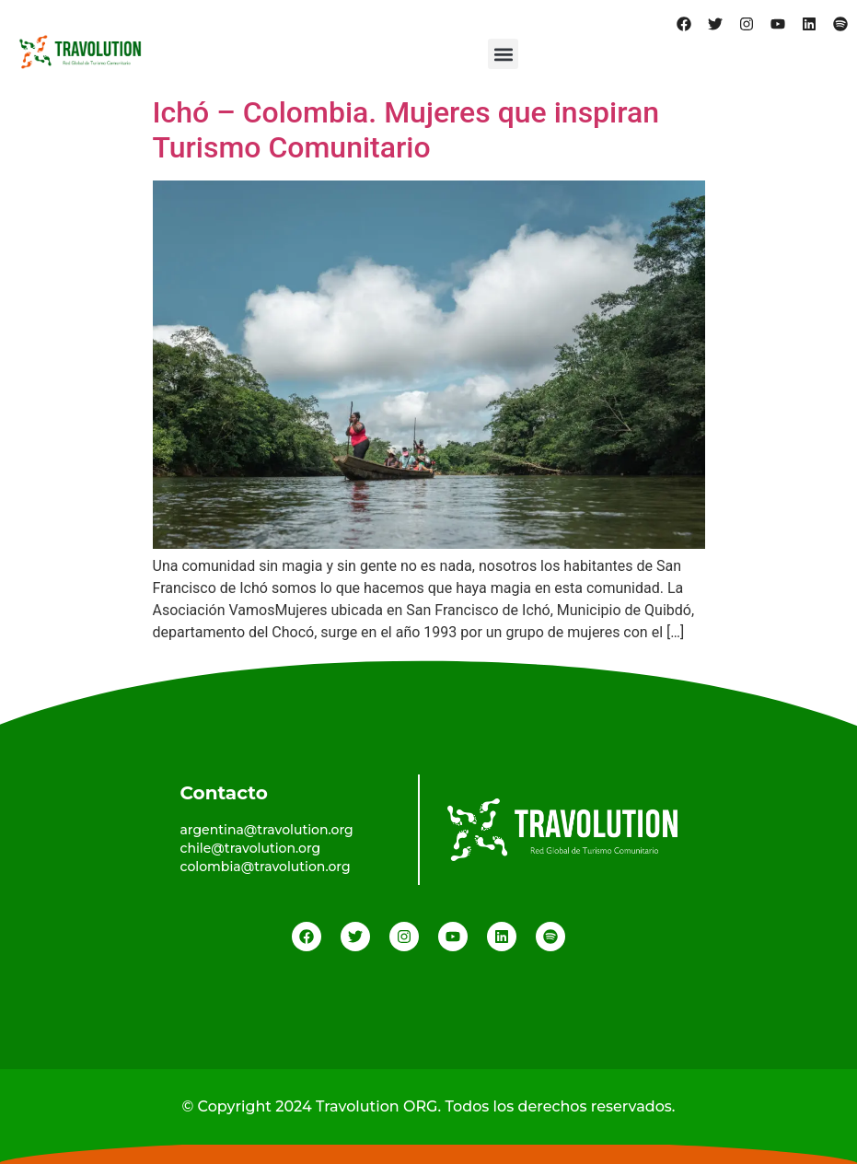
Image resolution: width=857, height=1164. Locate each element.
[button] (503, 54)
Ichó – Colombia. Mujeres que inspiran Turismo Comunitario (406, 130)
